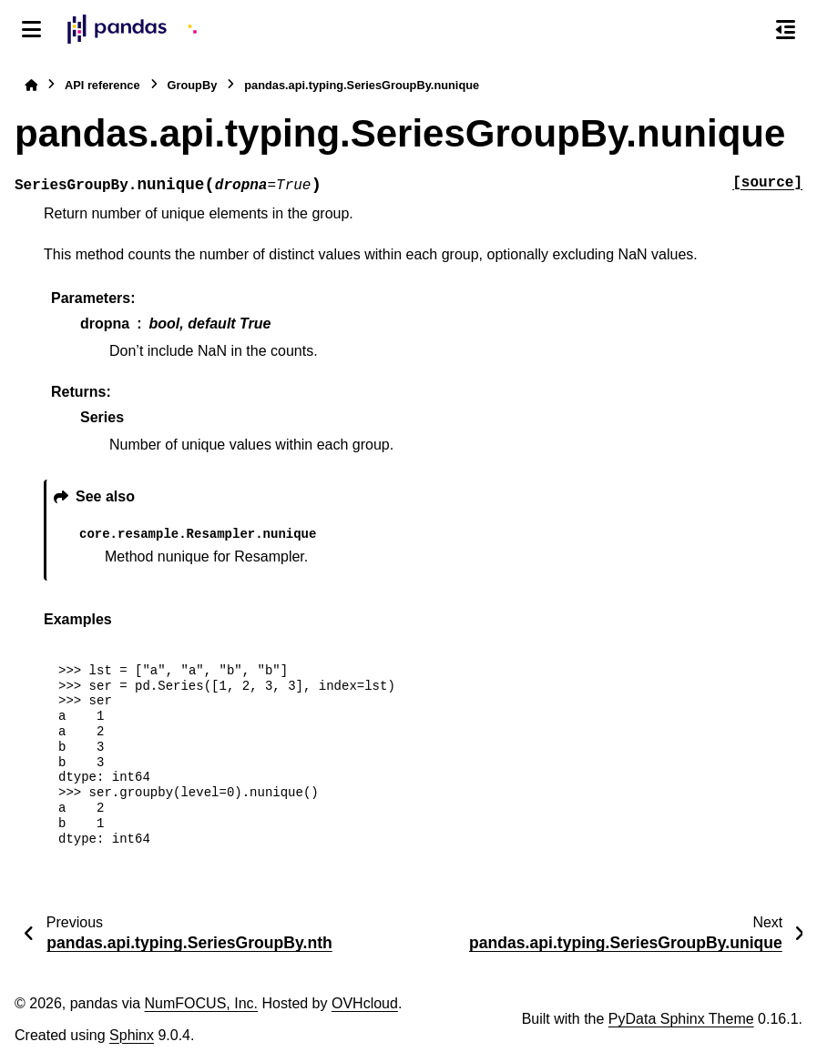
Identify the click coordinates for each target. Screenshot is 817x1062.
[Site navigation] (31, 29)
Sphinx (131, 1035)
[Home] (31, 85)
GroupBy (193, 85)
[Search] (747, 30)
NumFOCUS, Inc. (201, 1003)
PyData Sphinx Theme (681, 1019)
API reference (102, 85)
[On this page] (785, 29)
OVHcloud (365, 1003)
